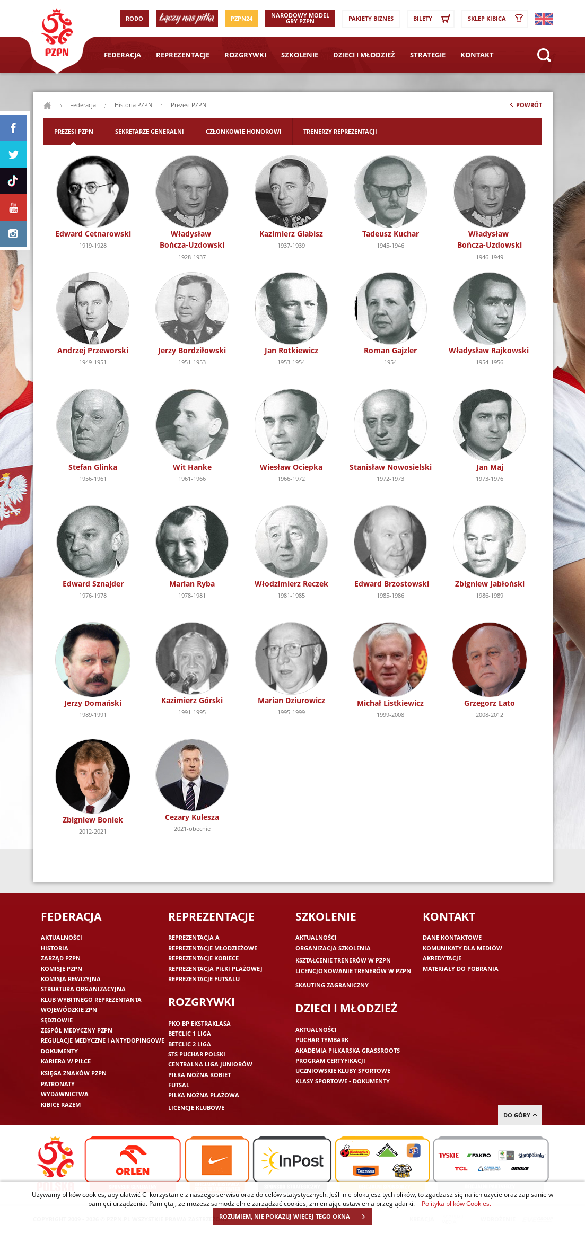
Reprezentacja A (194, 937)
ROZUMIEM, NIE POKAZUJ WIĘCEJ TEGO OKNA (295, 1217)
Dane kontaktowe (452, 937)
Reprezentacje (182, 54)
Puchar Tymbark (321, 1040)
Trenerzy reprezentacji (340, 131)
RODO (134, 18)
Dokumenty (59, 1051)
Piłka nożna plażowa (203, 1095)
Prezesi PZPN (73, 131)
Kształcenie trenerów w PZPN (343, 960)
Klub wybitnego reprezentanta (91, 999)
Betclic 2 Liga (189, 1044)
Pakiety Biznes (371, 18)
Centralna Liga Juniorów (210, 1064)
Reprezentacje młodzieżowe (212, 948)
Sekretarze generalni (149, 131)
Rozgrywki (245, 54)
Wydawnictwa (65, 1094)
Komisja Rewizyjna (71, 979)
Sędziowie (57, 1020)
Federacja (122, 54)
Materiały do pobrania (461, 969)
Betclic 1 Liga (189, 1033)
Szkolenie (299, 54)
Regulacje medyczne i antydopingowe (102, 1040)
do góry (520, 1115)
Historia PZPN (133, 105)
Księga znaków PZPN (74, 1073)
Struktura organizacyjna (83, 989)
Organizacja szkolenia (333, 948)
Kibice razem (61, 1104)
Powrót (525, 107)
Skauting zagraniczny (332, 985)
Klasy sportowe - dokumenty (342, 1081)
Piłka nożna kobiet (199, 1075)
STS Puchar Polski (196, 1054)
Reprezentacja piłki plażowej (215, 969)
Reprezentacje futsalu (204, 979)
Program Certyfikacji (330, 1060)
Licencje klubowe (196, 1108)
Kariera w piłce (66, 1061)
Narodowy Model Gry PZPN (300, 18)
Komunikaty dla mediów (462, 948)
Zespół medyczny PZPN (76, 1030)
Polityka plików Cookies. (456, 1203)
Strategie (428, 54)
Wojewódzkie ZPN (69, 1009)
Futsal (178, 1085)
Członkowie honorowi (244, 131)
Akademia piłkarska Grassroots (347, 1050)
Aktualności (61, 937)
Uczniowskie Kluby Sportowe (342, 1070)
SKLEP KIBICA (497, 19)
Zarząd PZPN (61, 958)
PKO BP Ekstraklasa (199, 1023)
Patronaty (58, 1084)
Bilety (433, 19)
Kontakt (477, 54)
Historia (54, 948)
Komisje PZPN (61, 969)
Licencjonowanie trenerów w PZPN (353, 971)
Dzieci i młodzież (364, 54)
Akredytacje (442, 958)
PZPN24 (241, 18)
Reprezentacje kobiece (203, 958)
